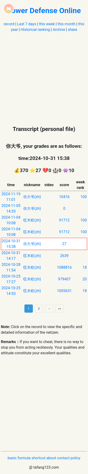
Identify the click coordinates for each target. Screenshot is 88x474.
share (72, 29)
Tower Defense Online (44, 10)
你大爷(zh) (32, 197)
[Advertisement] (44, 76)
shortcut (38, 458)
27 (64, 244)
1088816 (64, 267)
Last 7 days (26, 24)
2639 (64, 255)
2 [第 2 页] (39, 308)
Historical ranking (35, 29)
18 (85, 267)
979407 (64, 279)
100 (83, 197)
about (51, 458)
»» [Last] (59, 308)
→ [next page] (49, 308)
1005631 (64, 291)
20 (85, 279)
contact (63, 458)
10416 (64, 197)
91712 (64, 220)
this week (47, 24)
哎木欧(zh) (32, 220)
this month (66, 24)
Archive (59, 29)
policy (75, 458)
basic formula (19, 458)
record (9, 24)
